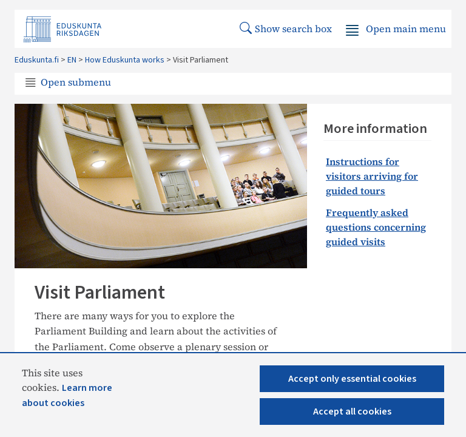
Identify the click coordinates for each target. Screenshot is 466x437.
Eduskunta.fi (37, 60)
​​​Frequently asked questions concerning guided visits (376, 227)
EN (71, 60)
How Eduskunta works (124, 60)
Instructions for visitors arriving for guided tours (372, 176)
